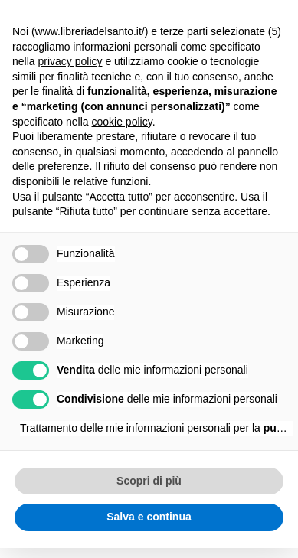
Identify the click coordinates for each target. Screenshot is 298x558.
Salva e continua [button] (148, 517)
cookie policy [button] (122, 122)
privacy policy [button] (70, 61)
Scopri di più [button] (149, 481)
